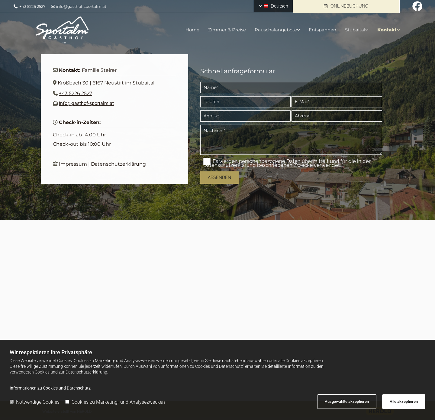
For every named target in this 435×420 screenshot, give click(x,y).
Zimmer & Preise (226, 30)
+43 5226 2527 (32, 6)
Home (191, 30)
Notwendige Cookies (35, 402)
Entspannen (322, 30)
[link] (272, 29)
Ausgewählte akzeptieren (347, 401)
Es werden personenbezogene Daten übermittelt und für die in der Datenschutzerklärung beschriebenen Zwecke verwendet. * (287, 163)
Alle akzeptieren (404, 401)
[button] (346, 6)
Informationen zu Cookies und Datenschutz (50, 388)
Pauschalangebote (275, 30)
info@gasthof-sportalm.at (81, 6)
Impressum (73, 164)
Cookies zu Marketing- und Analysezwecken (115, 402)
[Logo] (95, 30)
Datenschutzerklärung (118, 164)
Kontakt (387, 30)
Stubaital (355, 30)
